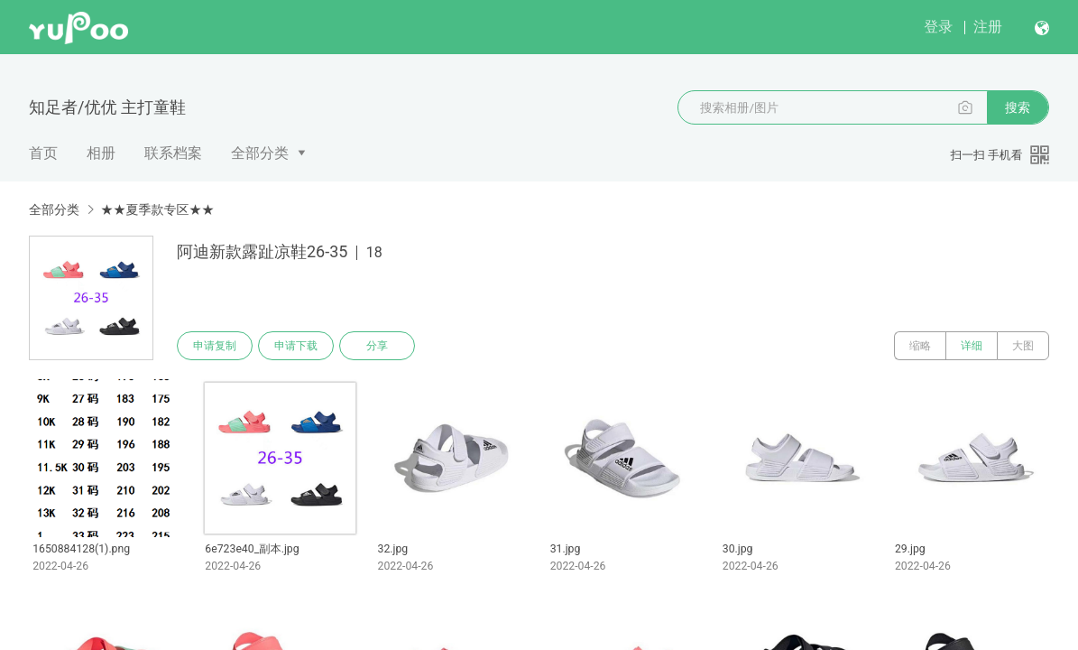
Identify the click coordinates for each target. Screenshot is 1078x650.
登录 (938, 26)
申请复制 (214, 345)
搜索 (1017, 107)
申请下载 (296, 345)
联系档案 (173, 153)
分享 (377, 345)
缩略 (920, 345)
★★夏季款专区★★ (157, 209)
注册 (987, 26)
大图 (1023, 345)
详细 (971, 345)
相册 (101, 153)
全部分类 (260, 153)
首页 (43, 153)
